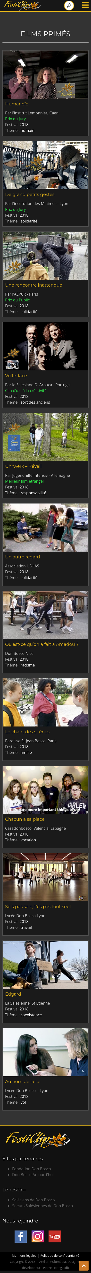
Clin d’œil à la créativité (26, 390)
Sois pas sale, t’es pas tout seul (38, 906)
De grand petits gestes (29, 194)
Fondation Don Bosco (31, 1168)
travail (26, 927)
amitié (26, 752)
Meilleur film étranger (24, 481)
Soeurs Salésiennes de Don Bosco (42, 1205)
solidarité (29, 221)
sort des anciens (35, 402)
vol (23, 1102)
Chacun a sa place (25, 819)
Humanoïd (17, 104)
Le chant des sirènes (27, 732)
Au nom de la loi (23, 1081)
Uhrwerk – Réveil (23, 466)
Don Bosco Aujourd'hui (33, 1174)
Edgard (13, 994)
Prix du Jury (15, 118)
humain (27, 130)
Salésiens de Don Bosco (33, 1200)
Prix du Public (17, 300)
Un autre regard (22, 557)
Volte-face (16, 375)
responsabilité (33, 493)
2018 (24, 124)
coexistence (31, 1014)
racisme (28, 665)
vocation (28, 840)
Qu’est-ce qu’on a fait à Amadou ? (42, 644)
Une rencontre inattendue (33, 285)
